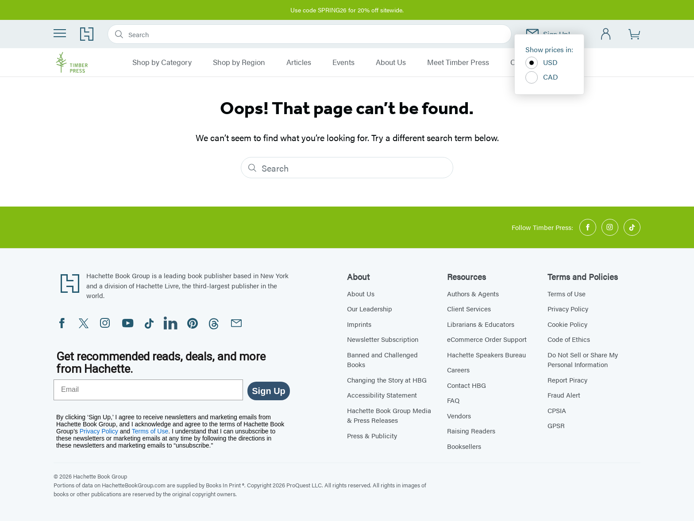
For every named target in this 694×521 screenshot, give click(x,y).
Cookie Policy (567, 324)
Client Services (469, 308)
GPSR (556, 425)
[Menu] (60, 33)
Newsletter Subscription (382, 339)
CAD (541, 77)
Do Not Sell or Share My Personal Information (582, 359)
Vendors (459, 415)
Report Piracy (567, 379)
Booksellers (464, 446)
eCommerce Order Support (487, 339)
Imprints (359, 324)
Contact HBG (466, 385)
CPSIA (556, 410)
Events (343, 62)
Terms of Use (566, 293)
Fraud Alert (563, 394)
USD (541, 63)
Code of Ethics (568, 339)
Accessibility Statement (382, 394)
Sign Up (268, 391)
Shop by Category (162, 62)
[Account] (606, 34)
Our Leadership (369, 308)
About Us (391, 62)
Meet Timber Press (458, 62)
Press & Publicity (372, 435)
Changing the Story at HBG (387, 379)
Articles (298, 62)
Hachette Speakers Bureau (486, 354)
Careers (458, 369)
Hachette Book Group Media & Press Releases (389, 415)
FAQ (453, 400)
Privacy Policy (567, 308)
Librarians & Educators (480, 324)
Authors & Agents (473, 293)
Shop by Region (239, 62)
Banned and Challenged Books (382, 359)
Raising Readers (471, 430)
